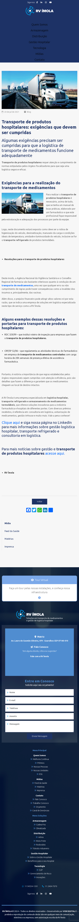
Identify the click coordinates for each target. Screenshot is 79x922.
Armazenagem (39, 30)
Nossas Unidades (40, 770)
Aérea (40, 837)
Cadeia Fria (41, 825)
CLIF (41, 870)
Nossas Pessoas (41, 767)
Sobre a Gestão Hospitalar (41, 857)
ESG (40, 774)
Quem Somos (39, 24)
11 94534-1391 (30, 886)
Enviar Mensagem (39, 736)
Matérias (9, 539)
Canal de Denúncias (40, 810)
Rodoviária (40, 845)
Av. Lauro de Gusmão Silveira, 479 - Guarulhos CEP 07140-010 (39, 641)
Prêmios (40, 763)
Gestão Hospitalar (39, 42)
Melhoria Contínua (41, 759)
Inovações (40, 877)
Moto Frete (41, 841)
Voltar (39, 501)
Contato (39, 59)
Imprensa (9, 546)
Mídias (39, 53)
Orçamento (41, 807)
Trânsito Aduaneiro (41, 848)
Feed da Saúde (12, 531)
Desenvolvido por (61, 911)
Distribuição (39, 36)
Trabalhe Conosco (41, 803)
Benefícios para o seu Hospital (41, 861)
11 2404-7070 (49, 886)
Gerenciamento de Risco (40, 873)
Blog (29, 112)
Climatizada (41, 828)
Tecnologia (39, 48)
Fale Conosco (41, 799)
